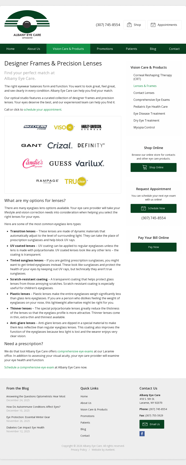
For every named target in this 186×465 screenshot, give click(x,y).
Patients (131, 49)
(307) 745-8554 (108, 24)
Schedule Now (153, 208)
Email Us (151, 424)
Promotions (105, 49)
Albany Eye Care (92, 446)
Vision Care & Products (68, 49)
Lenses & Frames (145, 86)
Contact (85, 435)
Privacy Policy (79, 449)
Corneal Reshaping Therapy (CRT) (153, 77)
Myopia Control (144, 127)
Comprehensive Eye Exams (152, 100)
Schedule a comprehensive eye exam (29, 367)
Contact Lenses (144, 93)
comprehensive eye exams (75, 351)
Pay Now (153, 247)
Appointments (164, 24)
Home (10, 49)
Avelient (110, 449)
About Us (33, 49)
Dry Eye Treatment (146, 120)
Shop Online (152, 167)
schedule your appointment (42, 110)
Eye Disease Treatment (149, 114)
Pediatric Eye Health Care (151, 107)
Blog (153, 49)
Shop (134, 24)
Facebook (142, 433)
